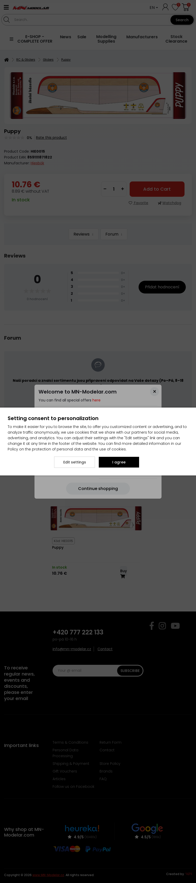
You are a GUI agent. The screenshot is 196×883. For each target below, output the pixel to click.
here (96, 400)
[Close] (154, 391)
